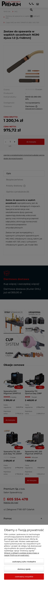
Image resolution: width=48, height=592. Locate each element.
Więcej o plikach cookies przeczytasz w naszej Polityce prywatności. (21, 554)
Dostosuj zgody (24, 569)
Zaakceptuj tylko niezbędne (24, 562)
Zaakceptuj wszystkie (24, 577)
